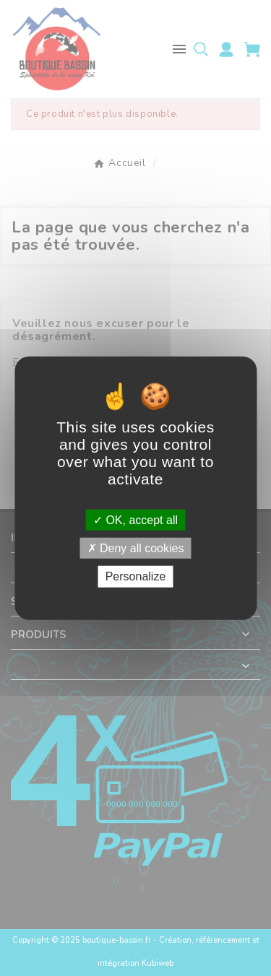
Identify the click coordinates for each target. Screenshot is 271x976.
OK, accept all (135, 520)
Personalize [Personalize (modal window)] (136, 576)
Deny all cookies (135, 548)
